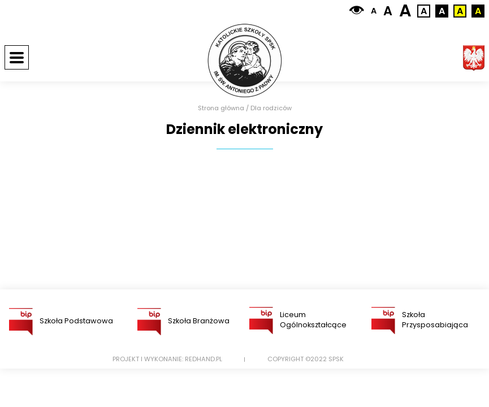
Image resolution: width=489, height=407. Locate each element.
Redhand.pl (203, 359)
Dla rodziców (271, 108)
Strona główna (221, 108)
